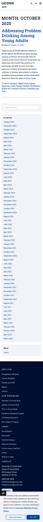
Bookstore (6, 436)
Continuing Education (10, 418)
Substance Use (33, 88)
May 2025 (8, 142)
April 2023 (8, 232)
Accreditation (7, 431)
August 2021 (9, 303)
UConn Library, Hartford (11, 448)
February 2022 (9, 280)
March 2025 (8, 149)
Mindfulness (35, 86)
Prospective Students (10, 374)
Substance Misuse (19, 88)
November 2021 (10, 291)
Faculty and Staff (8, 383)
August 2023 (9, 216)
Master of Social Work (10, 405)
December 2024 (10, 161)
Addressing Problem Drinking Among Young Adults (21, 35)
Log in (6, 352)
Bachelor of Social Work (11, 401)
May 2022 (8, 268)
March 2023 (8, 236)
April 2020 (8, 335)
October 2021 (9, 295)
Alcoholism (6, 86)
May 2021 (8, 315)
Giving (4, 453)
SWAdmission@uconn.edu (12, 485)
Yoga (4, 91)
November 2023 (10, 205)
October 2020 (9, 331)
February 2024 (9, 193)
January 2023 (9, 244)
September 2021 (10, 299)
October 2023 (9, 209)
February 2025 (9, 153)
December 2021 (10, 287)
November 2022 (10, 248)
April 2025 (8, 146)
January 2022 (9, 283)
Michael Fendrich (23, 86)
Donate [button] (7, 491)
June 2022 (8, 264)
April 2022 (8, 272)
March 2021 (8, 323)
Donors (4, 391)
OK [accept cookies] (33, 517)
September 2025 (10, 134)
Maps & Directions (9, 444)
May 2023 (8, 228)
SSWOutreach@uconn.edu (12, 482)
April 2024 (8, 185)
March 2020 (8, 339)
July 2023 (7, 220)
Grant (13, 86)
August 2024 (9, 173)
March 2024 (8, 189)
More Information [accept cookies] (15, 517)
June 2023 (8, 224)
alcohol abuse (29, 83)
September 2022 (10, 256)
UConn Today (31, 78)
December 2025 (10, 126)
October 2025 (9, 130)
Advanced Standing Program (13, 413)
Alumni (4, 387)
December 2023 (10, 201)
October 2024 (9, 165)
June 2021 (8, 311)
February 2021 (9, 327)
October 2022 (9, 252)
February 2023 (9, 240)
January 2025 (9, 157)
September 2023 (10, 212)
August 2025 (9, 138)
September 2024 (10, 169)
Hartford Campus (8, 440)
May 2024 (8, 181)
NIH (9, 88)
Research (13, 83)
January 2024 (9, 197)
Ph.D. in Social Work (9, 409)
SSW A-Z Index (8, 457)
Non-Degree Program (10, 422)
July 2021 (7, 307)
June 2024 (8, 177)
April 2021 (8, 319)
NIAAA (4, 88)
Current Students (8, 378)
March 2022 (8, 276)
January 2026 (9, 122)
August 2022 (9, 260)
